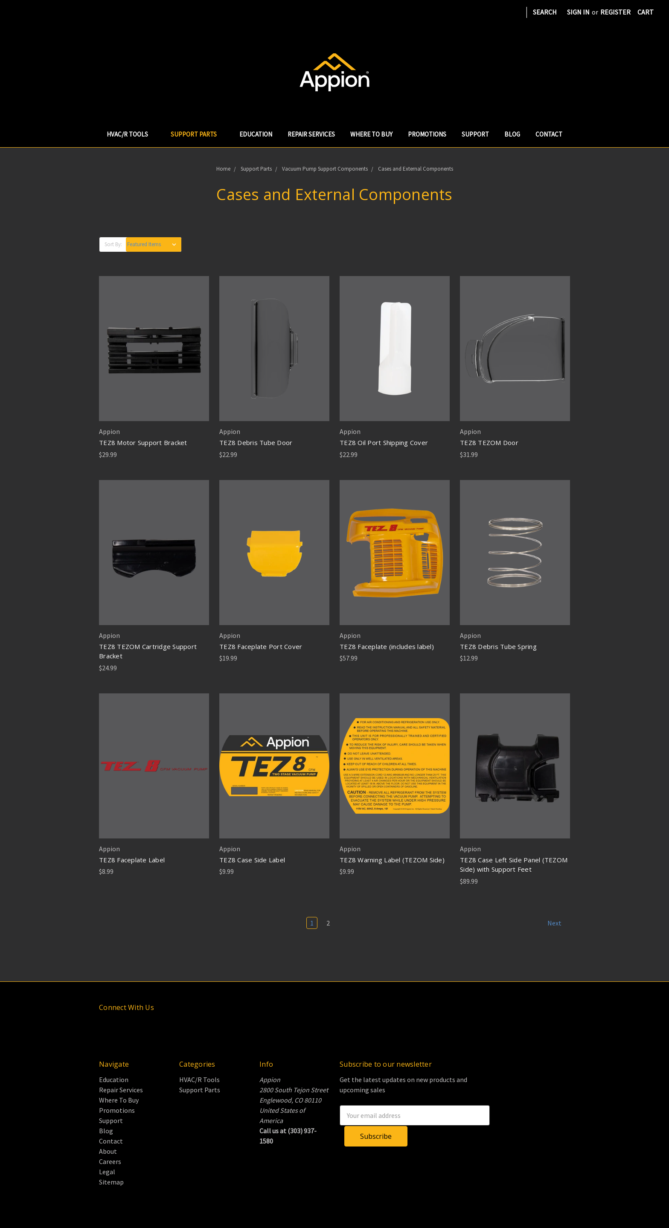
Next (558, 923)
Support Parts (197, 134)
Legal (107, 1171)
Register (615, 12)
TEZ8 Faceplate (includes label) (387, 646)
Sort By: (113, 244)
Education (255, 134)
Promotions (427, 134)
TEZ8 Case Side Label (252, 860)
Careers (110, 1161)
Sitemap (111, 1182)
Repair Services (311, 134)
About (108, 1151)
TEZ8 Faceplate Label (132, 860)
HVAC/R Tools (131, 134)
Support (475, 134)
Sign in (578, 12)
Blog (512, 134)
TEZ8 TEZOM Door (489, 442)
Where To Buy (371, 134)
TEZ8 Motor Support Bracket (143, 442)
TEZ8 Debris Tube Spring (498, 646)
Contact (548, 134)
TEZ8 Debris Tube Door (255, 442)
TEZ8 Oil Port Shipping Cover (384, 442)
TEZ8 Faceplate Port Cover (260, 646)
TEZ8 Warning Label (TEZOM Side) (392, 860)
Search (545, 12)
